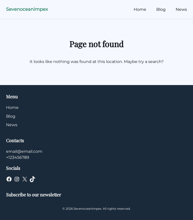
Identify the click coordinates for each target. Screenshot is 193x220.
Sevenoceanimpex (27, 9)
